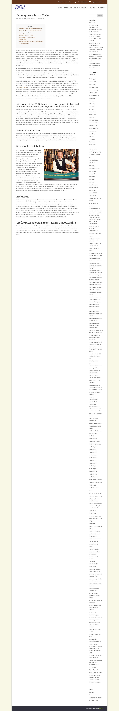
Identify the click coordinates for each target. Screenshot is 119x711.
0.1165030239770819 (95, 152)
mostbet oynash (93, 477)
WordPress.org (93, 700)
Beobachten (22, 39)
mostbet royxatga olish (95, 482)
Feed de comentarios (95, 697)
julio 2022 (91, 134)
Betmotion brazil (94, 203)
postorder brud (93, 541)
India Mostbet (93, 402)
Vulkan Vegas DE (94, 670)
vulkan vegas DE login (95, 672)
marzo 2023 (92, 112)
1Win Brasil (92, 163)
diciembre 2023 (93, 87)
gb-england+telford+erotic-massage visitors (95, 366)
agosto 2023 (92, 98)
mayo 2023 (92, 106)
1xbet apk (91, 165)
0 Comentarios (40, 18)
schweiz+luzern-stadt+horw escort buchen (94, 595)
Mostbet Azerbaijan (94, 441)
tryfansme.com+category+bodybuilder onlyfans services (95, 662)
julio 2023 (91, 101)
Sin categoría (31, 18)
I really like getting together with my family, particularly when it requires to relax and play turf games (96, 48)
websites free (93, 685)
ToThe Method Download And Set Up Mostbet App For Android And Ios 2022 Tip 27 (95, 648)
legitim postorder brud (95, 423)
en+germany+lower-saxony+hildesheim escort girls (94, 337)
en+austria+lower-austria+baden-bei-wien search (95, 314)
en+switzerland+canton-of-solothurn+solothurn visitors (96, 349)
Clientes (93, 8)
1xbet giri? (92, 174)
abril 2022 (91, 142)
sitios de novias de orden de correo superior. (94, 625)
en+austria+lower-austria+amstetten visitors (94, 307)
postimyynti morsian (94, 531)
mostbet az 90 (93, 438)
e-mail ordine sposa (94, 302)
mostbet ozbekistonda (95, 479)
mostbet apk (92, 436)
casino (91, 236)
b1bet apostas (93, 195)
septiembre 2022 (94, 128)
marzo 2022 (92, 144)
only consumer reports (95, 493)
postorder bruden (94, 549)
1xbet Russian (93, 190)
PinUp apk (92, 521)
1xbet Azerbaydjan (94, 168)
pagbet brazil (92, 510)
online (90, 490)
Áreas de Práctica (80, 8)
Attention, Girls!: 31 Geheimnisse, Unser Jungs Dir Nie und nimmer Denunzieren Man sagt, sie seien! (30, 31)
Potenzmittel (93, 566)
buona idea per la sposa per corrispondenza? (94, 228)
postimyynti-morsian (95, 539)
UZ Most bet (92, 667)
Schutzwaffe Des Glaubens (27, 37)
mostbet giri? (92, 447)
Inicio (60, 8)
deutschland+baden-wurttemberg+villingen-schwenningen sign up (95, 273)
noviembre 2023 (93, 90)
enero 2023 (92, 117)
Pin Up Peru (92, 513)
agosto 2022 (92, 131)
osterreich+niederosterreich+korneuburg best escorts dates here (95, 506)
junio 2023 (92, 103)
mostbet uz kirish (94, 488)
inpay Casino (23, 87)
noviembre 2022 (93, 123)
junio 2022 (92, 136)
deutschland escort (94, 258)
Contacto (101, 8)
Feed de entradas (94, 695)
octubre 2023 (93, 92)
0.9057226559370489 (95, 154)
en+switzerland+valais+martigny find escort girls (95, 356)
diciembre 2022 (93, 120)
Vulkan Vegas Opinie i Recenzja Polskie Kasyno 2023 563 (95, 677)
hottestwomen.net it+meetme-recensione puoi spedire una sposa (95, 387)
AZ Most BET (93, 193)
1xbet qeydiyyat (93, 187)
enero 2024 (92, 84)
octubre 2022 (93, 125)
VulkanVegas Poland (94, 682)
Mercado (98, 708)
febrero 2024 (92, 82)
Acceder (91, 692)
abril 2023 (91, 109)
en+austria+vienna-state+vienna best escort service (94, 325)
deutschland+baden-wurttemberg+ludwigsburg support (95, 266)
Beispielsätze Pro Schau (26, 35)
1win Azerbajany (93, 160)
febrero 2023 (92, 114)
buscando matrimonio (95, 233)
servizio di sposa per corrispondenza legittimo (95, 607)
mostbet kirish (93, 474)
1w (89, 157)
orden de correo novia (95, 496)
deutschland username (95, 261)
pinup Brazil (92, 523)
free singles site (93, 361)
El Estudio (68, 8)
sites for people (93, 615)
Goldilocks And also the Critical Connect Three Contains (94, 66)
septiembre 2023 (94, 95)
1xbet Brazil (92, 171)
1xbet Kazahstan (93, 185)
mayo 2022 (92, 139)
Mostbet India (93, 471)
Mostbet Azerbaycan (95, 444)
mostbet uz (92, 485)
